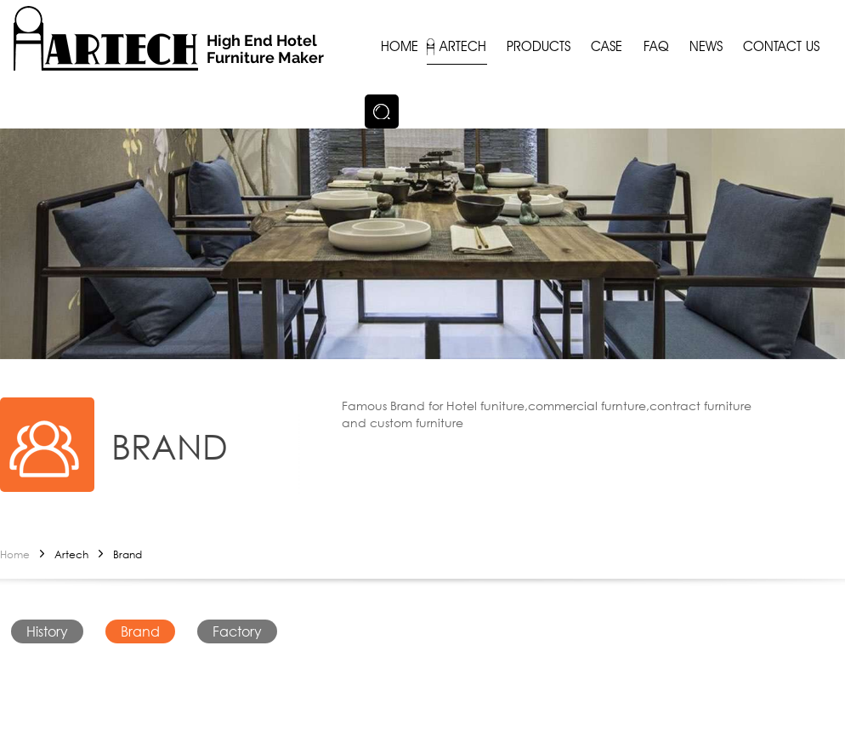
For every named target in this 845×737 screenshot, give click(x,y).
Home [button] (399, 46)
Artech (71, 554)
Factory (237, 631)
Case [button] (606, 46)
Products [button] (538, 46)
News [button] (706, 46)
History (47, 631)
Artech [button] (463, 46)
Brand (127, 554)
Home (15, 554)
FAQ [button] (656, 46)
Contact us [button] (781, 46)
